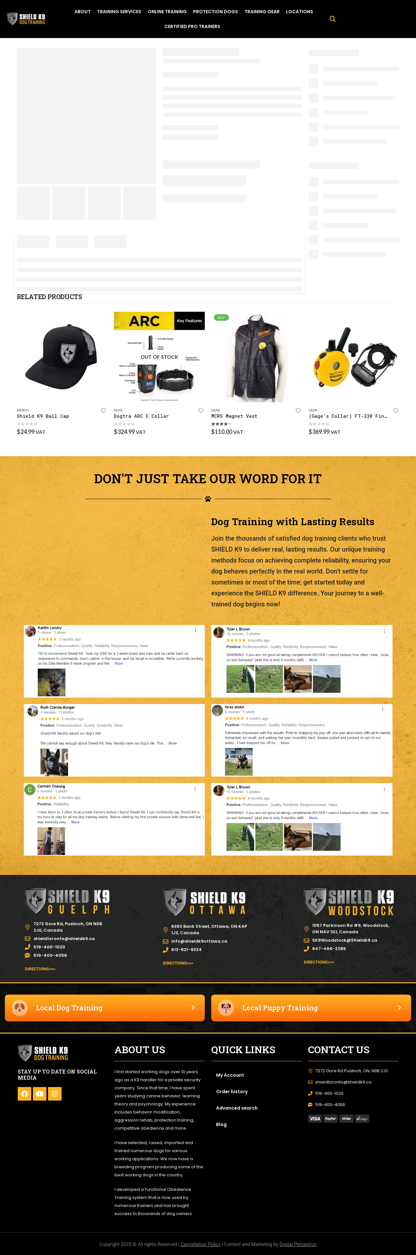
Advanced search (237, 1108)
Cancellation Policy (201, 1244)
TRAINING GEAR (262, 11)
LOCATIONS (299, 11)
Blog (221, 1124)
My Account (230, 1075)
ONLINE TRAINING (167, 11)
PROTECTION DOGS (215, 11)
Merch (23, 410)
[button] (332, 19)
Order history (232, 1091)
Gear (118, 410)
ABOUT (82, 11)
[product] (62, 357)
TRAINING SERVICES (119, 11)
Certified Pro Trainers (192, 26)
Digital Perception (298, 1244)
